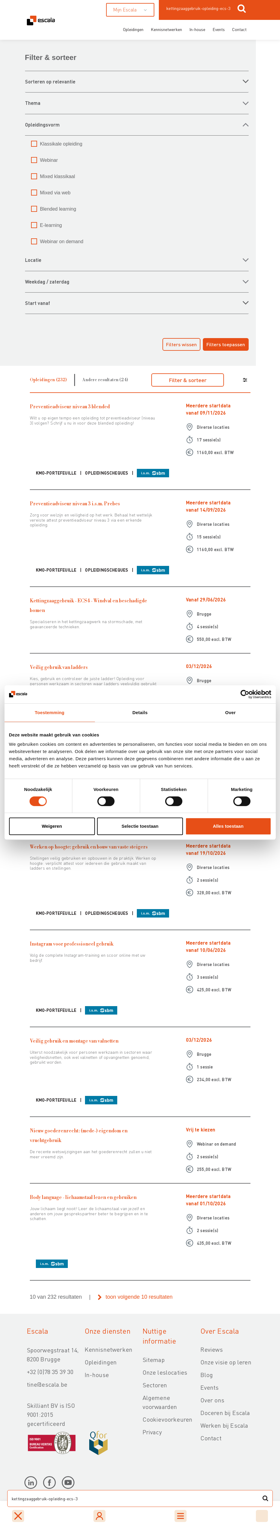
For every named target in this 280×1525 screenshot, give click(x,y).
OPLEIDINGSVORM (42, 124)
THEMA (32, 103)
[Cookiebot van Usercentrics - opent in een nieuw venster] (245, 694)
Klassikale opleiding (61, 143)
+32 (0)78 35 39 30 (50, 1372)
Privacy (152, 1432)
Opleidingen (133, 29)
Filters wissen (181, 344)
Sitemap (154, 1359)
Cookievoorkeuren (168, 1419)
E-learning (51, 225)
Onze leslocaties (165, 1372)
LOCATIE (33, 260)
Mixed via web (55, 192)
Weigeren (52, 826)
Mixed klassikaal (57, 176)
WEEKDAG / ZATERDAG (47, 281)
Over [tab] (230, 712)
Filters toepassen (225, 344)
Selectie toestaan (140, 826)
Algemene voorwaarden (160, 1402)
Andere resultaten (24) (105, 380)
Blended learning (58, 209)
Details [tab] (139, 712)
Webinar (49, 160)
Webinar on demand (61, 241)
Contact (239, 29)
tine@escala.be (47, 1384)
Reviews (211, 1349)
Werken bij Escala (224, 1425)
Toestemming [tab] (49, 712)
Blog (206, 1375)
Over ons (212, 1400)
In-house (197, 29)
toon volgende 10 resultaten (138, 1297)
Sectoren (155, 1385)
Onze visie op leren (225, 1362)
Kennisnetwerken (166, 29)
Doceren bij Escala (225, 1413)
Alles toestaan (228, 826)
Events (218, 29)
